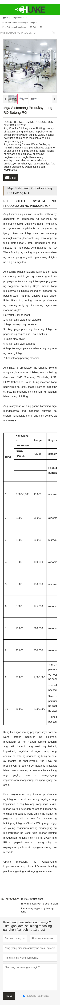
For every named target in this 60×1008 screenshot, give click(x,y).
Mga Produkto (19, 17)
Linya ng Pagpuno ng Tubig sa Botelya (18, 22)
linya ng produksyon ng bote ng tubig (39, 903)
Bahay (6, 17)
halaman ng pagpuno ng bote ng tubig (37, 910)
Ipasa (9, 996)
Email (10, 177)
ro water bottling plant (32, 899)
